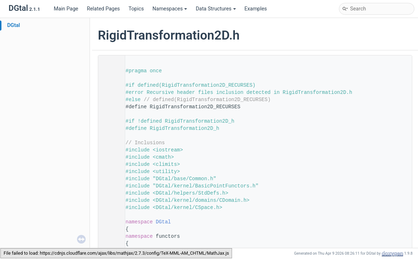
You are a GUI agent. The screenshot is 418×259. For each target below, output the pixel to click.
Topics (136, 9)
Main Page (66, 9)
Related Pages (103, 9)
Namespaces (170, 9)
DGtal (13, 25)
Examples (256, 9)
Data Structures (216, 9)
